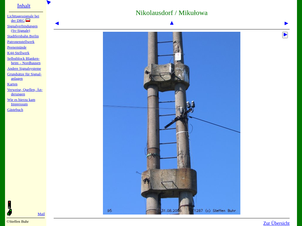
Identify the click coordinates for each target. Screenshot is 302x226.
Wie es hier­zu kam (21, 100)
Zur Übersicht (276, 223)
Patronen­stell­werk (20, 42)
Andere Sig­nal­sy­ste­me (24, 69)
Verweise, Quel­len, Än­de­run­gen (24, 92)
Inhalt (23, 6)
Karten (12, 84)
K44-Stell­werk (18, 53)
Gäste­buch (15, 110)
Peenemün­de (16, 47)
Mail (41, 214)
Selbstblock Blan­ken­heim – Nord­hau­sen (23, 60)
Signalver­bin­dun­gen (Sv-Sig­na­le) (22, 28)
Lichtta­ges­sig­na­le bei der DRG (23, 18)
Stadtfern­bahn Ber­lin (23, 36)
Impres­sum (19, 104)
